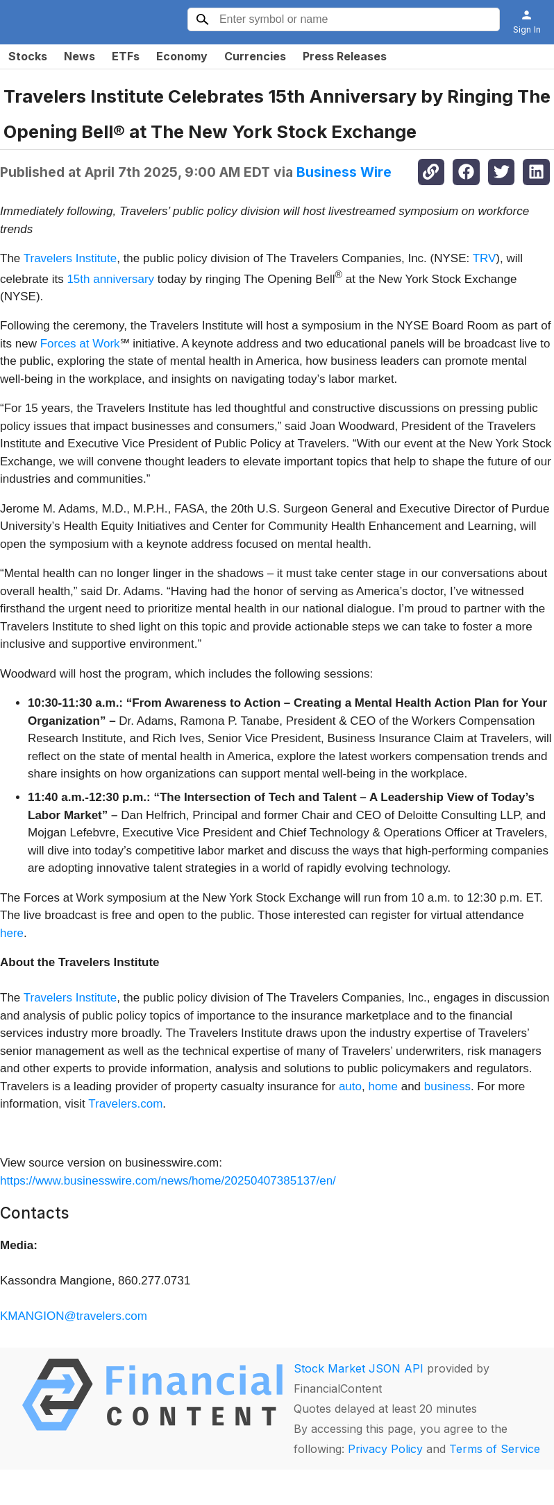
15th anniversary (110, 278)
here (12, 933)
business (447, 1086)
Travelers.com (125, 1103)
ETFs (126, 56)
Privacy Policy (385, 1449)
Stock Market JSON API (358, 1368)
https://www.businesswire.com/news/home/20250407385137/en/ (168, 1180)
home (383, 1086)
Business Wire (344, 172)
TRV (484, 258)
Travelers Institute (70, 258)
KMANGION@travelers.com (73, 1316)
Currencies (255, 56)
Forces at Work (80, 343)
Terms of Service (494, 1449)
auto (350, 1086)
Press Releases (345, 56)
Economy (182, 56)
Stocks (27, 56)
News (79, 56)
